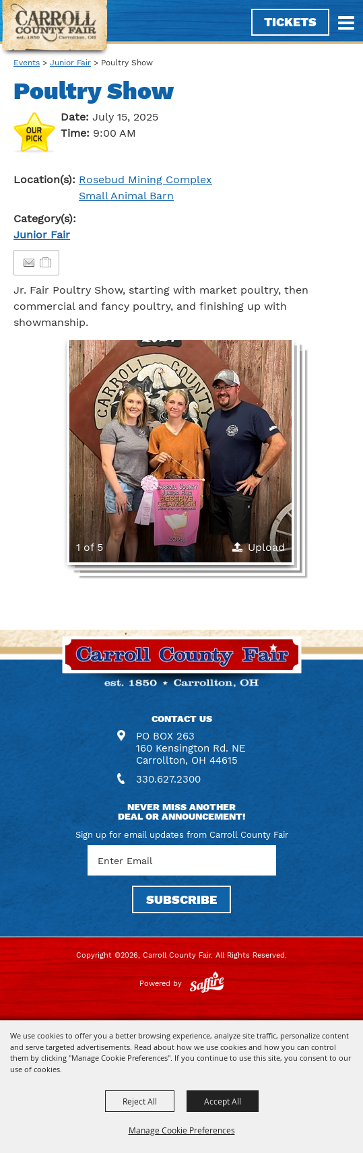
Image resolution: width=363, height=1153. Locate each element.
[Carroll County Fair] (55, 28)
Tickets (290, 22)
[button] (180, 451)
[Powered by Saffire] (207, 983)
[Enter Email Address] (182, 860)
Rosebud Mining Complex (145, 179)
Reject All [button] (140, 1101)
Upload (266, 547)
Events (26, 62)
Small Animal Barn (126, 195)
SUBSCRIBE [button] (181, 899)
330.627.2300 (168, 779)
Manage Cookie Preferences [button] (182, 1130)
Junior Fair (70, 62)
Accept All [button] (222, 1101)
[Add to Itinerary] (46, 262)
